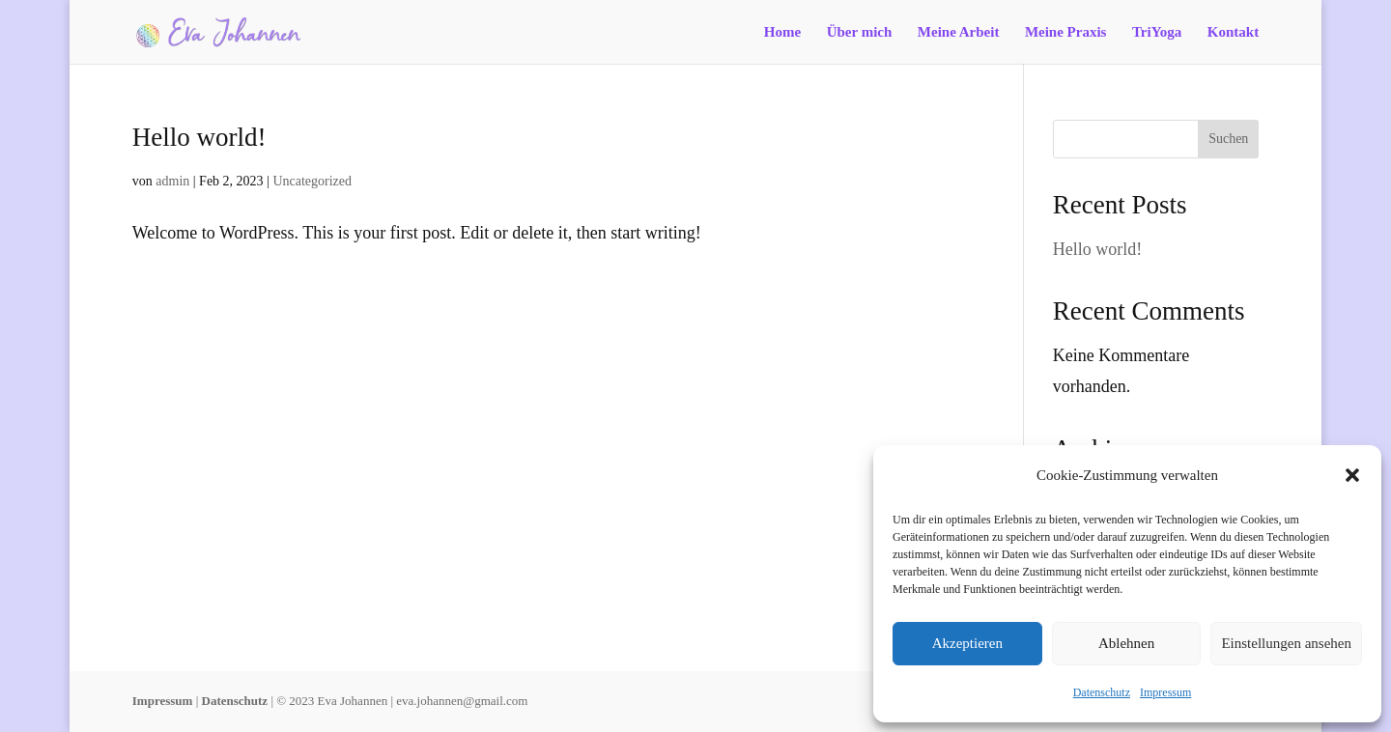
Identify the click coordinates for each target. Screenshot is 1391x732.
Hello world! (199, 137)
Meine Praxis (1066, 32)
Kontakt (1233, 32)
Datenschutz (1101, 692)
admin (172, 181)
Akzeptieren (967, 643)
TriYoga (1156, 32)
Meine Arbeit (959, 32)
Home (782, 32)
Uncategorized (312, 181)
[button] (1352, 475)
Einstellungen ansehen (1286, 643)
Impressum (1165, 692)
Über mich (860, 32)
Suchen (1228, 138)
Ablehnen (1126, 643)
